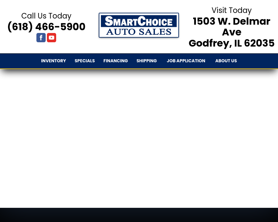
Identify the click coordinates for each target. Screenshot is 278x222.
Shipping (146, 61)
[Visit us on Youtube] (51, 37)
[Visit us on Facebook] (41, 37)
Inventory (53, 61)
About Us (226, 61)
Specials (85, 61)
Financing (115, 61)
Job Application (186, 61)
